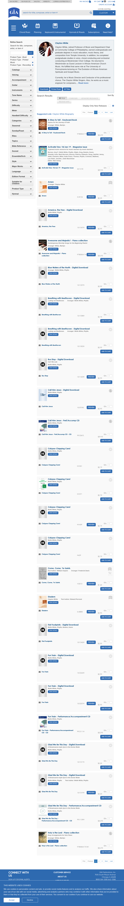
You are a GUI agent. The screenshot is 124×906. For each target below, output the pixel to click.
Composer (73, 98)
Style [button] (22, 161)
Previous (90, 112)
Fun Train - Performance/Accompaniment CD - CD (57, 731)
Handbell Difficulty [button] (22, 115)
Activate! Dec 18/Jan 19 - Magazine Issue (67, 147)
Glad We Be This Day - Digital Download (66, 744)
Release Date (64, 102)
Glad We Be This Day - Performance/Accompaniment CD (74, 806)
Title (62, 98)
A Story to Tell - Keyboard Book (62, 120)
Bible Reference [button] (22, 146)
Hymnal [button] (22, 194)
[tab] (21, 70)
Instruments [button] (22, 90)
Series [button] (22, 100)
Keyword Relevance (89, 98)
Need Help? (108, 27)
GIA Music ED (25, 1)
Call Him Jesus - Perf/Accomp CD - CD (56, 434)
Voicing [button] (22, 75)
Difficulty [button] (22, 105)
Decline (30, 900)
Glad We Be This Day (49, 761)
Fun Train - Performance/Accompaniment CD (69, 716)
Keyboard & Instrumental (55, 27)
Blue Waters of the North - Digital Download (68, 267)
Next (106, 112)
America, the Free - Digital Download (65, 210)
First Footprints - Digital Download (63, 625)
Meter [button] (22, 110)
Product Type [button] (22, 189)
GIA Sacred (14, 1)
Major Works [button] (22, 166)
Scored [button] (22, 151)
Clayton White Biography (63, 114)
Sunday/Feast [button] (22, 131)
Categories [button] (22, 121)
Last (111, 112)
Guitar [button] (22, 85)
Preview (91, 134)
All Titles (67, 89)
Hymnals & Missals (77, 27)
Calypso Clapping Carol (59, 448)
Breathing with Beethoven (51, 315)
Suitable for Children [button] (22, 183)
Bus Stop (45, 376)
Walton (37, 1)
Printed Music (56, 89)
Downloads (44, 89)
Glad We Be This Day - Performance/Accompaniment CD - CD (57, 819)
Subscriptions (93, 27)
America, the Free (48, 226)
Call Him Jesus (47, 406)
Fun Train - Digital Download (61, 655)
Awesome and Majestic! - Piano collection (68, 240)
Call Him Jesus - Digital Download (63, 390)
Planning (37, 27)
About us (62, 877)
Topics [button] (22, 141)
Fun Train (45, 672)
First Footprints (47, 641)
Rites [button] (22, 136)
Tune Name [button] (22, 95)
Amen (51, 182)
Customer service (62, 872)
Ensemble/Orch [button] (22, 156)
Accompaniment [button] (22, 80)
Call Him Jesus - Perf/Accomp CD (63, 420)
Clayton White (61, 43)
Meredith (46, 1)
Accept (11, 900)
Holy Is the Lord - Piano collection (63, 833)
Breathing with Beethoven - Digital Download (69, 298)
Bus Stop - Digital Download (61, 359)
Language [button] (22, 171)
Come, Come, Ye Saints (59, 568)
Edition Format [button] (22, 176)
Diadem (51, 597)
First (84, 112)
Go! (30, 53)
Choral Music (24, 27)
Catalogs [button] (22, 70)
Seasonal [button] (22, 126)
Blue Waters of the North (51, 284)
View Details (53, 128)
